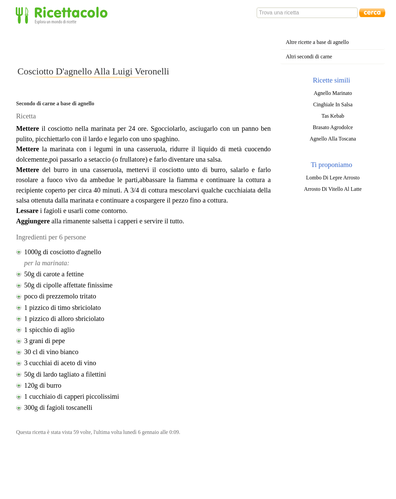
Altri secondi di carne (309, 56)
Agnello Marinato (333, 93)
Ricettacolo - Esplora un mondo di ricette (63, 15)
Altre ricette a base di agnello (317, 42)
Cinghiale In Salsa (332, 104)
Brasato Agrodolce (333, 127)
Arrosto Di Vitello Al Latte (333, 189)
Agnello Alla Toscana (333, 139)
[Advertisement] (138, 45)
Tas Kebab (333, 116)
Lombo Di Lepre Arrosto (333, 177)
